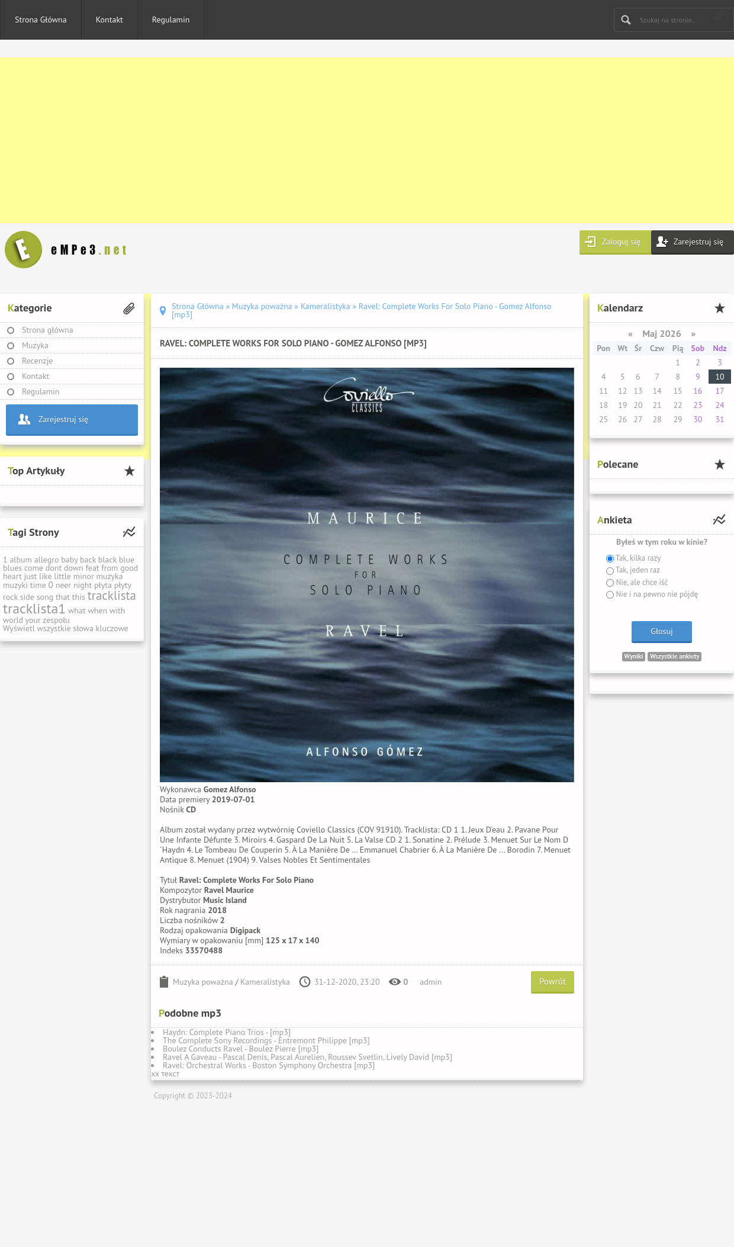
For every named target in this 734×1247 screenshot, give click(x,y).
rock (10, 597)
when (97, 610)
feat (92, 568)
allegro (46, 559)
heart (12, 576)
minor (83, 576)
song (45, 597)
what (77, 610)
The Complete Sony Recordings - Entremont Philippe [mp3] (266, 1040)
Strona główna (47, 329)
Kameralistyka (265, 981)
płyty (122, 585)
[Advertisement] (355, 140)
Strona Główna (41, 19)
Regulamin (171, 19)
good (129, 568)
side (27, 597)
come (33, 568)
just (30, 576)
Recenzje (37, 360)
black (107, 559)
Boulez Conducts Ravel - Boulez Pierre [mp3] (240, 1048)
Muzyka (35, 345)
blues (12, 568)
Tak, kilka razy (637, 558)
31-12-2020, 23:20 (347, 981)
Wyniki (633, 656)
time (38, 585)
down (73, 568)
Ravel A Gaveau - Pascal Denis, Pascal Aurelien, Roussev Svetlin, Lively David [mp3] (307, 1057)
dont (54, 568)
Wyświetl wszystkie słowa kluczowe (65, 628)
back (88, 559)
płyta (103, 585)
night (82, 585)
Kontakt (109, 19)
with (117, 610)
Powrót (552, 981)
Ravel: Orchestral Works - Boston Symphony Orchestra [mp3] (269, 1065)
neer (64, 585)
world (13, 620)
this (78, 597)
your (33, 620)
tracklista (112, 595)
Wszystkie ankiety (674, 656)
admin (431, 981)
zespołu (56, 620)
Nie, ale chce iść (641, 582)
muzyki (15, 585)
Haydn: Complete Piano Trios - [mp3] (227, 1032)
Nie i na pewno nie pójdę (656, 594)
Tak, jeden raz (637, 570)
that (63, 597)
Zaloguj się (621, 241)
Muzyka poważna (203, 981)
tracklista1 (34, 608)
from (109, 568)
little (62, 576)
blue (126, 559)
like (45, 576)
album (20, 559)
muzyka (109, 576)
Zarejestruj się (698, 241)
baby (69, 559)
